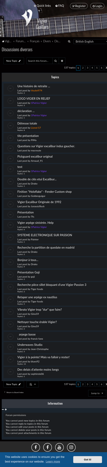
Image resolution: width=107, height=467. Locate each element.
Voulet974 (36, 89)
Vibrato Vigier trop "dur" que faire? (39, 309)
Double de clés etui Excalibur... (37, 178)
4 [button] (92, 67)
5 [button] (97, 67)
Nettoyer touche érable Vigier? (37, 321)
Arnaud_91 (37, 160)
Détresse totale (27, 123)
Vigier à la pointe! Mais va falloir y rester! (43, 356)
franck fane (37, 338)
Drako (34, 183)
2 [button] (83, 67)
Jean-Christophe (40, 348)
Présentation (25, 212)
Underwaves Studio (29, 344)
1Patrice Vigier (39, 102)
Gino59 (35, 313)
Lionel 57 (36, 127)
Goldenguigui (38, 195)
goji (33, 276)
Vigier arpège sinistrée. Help (35, 222)
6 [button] (101, 67)
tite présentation (28, 135)
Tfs (32, 216)
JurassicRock (38, 205)
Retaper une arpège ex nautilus (37, 296)
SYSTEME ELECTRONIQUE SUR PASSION (44, 234)
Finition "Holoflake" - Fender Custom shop (44, 191)
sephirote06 (37, 373)
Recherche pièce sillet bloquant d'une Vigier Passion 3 (51, 284)
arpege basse (26, 334)
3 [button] (87, 67)
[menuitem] (59, 5)
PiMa (34, 139)
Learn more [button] (53, 461)
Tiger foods (37, 288)
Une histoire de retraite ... (33, 85)
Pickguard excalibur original (35, 156)
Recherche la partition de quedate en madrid (45, 247)
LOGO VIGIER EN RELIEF (33, 98)
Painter (35, 238)
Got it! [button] (87, 459)
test (19, 166)
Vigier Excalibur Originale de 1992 (39, 201)
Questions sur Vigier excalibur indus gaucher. (46, 145)
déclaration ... (26, 110)
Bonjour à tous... (27, 259)
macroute (36, 149)
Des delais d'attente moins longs (38, 369)
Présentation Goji (28, 272)
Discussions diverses (17, 49)
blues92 (35, 360)
